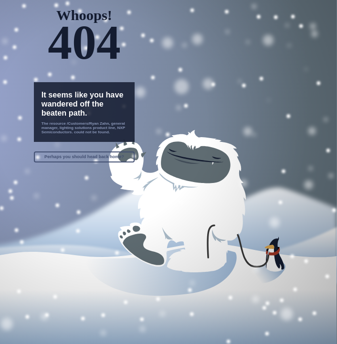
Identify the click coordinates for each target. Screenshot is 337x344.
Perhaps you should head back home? (84, 156)
